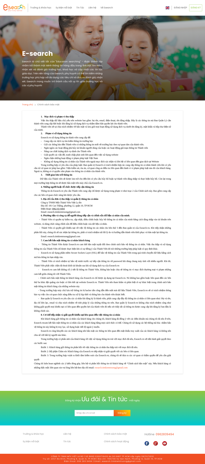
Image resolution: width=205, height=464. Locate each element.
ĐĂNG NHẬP (180, 8)
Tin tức (67, 441)
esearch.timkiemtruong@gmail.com (111, 367)
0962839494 (165, 434)
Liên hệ (92, 8)
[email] (94, 413)
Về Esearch (107, 8)
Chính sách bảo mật (48, 105)
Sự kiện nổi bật (64, 8)
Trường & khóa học (40, 8)
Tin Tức (80, 8)
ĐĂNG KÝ (196, 8)
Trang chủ (27, 105)
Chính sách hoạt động (116, 441)
